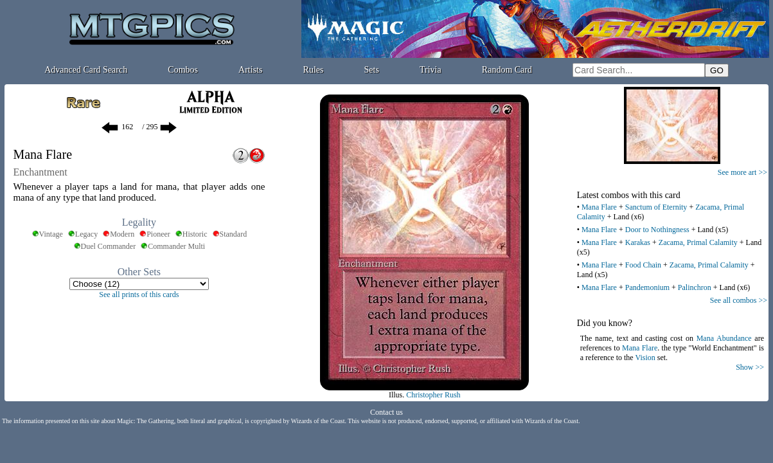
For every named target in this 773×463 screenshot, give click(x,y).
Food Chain (643, 264)
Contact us (386, 412)
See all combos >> (738, 300)
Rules (313, 70)
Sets (371, 70)
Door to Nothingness (657, 229)
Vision (645, 357)
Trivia (430, 70)
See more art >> (742, 172)
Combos (183, 70)
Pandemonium (647, 287)
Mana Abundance (724, 338)
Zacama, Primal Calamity (698, 242)
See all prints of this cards (139, 294)
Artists (250, 70)
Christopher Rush (433, 394)
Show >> (750, 367)
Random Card (507, 70)
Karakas (637, 242)
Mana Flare (599, 207)
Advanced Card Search (85, 70)
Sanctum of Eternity (656, 207)
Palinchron (694, 287)
